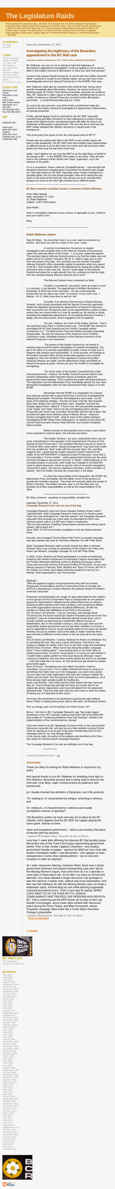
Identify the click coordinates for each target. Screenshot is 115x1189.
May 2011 (7, 1118)
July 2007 (7, 1008)
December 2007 (10, 1020)
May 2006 (7, 975)
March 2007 (8, 999)
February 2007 (10, 996)
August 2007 (9, 1010)
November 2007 (10, 1018)
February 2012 (10, 1139)
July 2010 (7, 1094)
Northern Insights (11, 72)
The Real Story (10, 75)
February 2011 (10, 1111)
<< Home (32, 930)
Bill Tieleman (9, 65)
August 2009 (9, 1068)
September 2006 (11, 984)
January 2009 (9, 1051)
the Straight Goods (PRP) (11, 78)
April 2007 (8, 1001)
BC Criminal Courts (12, 82)
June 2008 (8, 1034)
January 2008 (9, 1022)
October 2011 (9, 1130)
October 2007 (9, 1015)
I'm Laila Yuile (9, 63)
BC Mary (7, 45)
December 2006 (10, 991)
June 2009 (8, 1063)
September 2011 (11, 1127)
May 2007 (7, 1003)
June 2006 (8, 977)
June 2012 (8, 1146)
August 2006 (9, 982)
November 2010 (10, 1103)
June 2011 (8, 1120)
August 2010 (9, 1096)
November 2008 (10, 1046)
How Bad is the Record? (9, 69)
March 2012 (8, 1142)
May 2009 (7, 1061)
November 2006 (10, 989)
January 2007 (9, 994)
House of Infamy (11, 60)
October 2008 (9, 1044)
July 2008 (7, 1037)
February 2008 (10, 1025)
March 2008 (8, 1027)
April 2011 (8, 1115)
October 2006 (9, 987)
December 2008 (10, 1049)
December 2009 (10, 1077)
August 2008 (9, 1039)
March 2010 (8, 1084)
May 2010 (7, 1089)
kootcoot (7, 47)
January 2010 (9, 1080)
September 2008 (11, 1041)
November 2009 (10, 1075)
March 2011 (8, 1113)
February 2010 (10, 1082)
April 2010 (8, 1087)
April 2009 (8, 1058)
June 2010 (8, 1092)
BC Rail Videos (10, 961)
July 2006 (7, 979)
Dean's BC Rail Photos (14, 964)
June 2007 (8, 1006)
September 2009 (11, 1070)
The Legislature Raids (40, 16)
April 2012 (8, 1144)
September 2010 (11, 1099)
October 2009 (9, 1072)
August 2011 (9, 1125)
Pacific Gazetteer (11, 58)
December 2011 (10, 1134)
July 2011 (7, 1123)
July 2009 (7, 1065)
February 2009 (10, 1053)
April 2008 (8, 1030)
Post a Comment (38, 918)
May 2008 (7, 1032)
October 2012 (9, 1149)
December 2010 (10, 1106)
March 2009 (8, 1056)
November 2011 (10, 1132)
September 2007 (11, 1013)
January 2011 (9, 1108)
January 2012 (9, 1137)
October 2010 (9, 1101)
